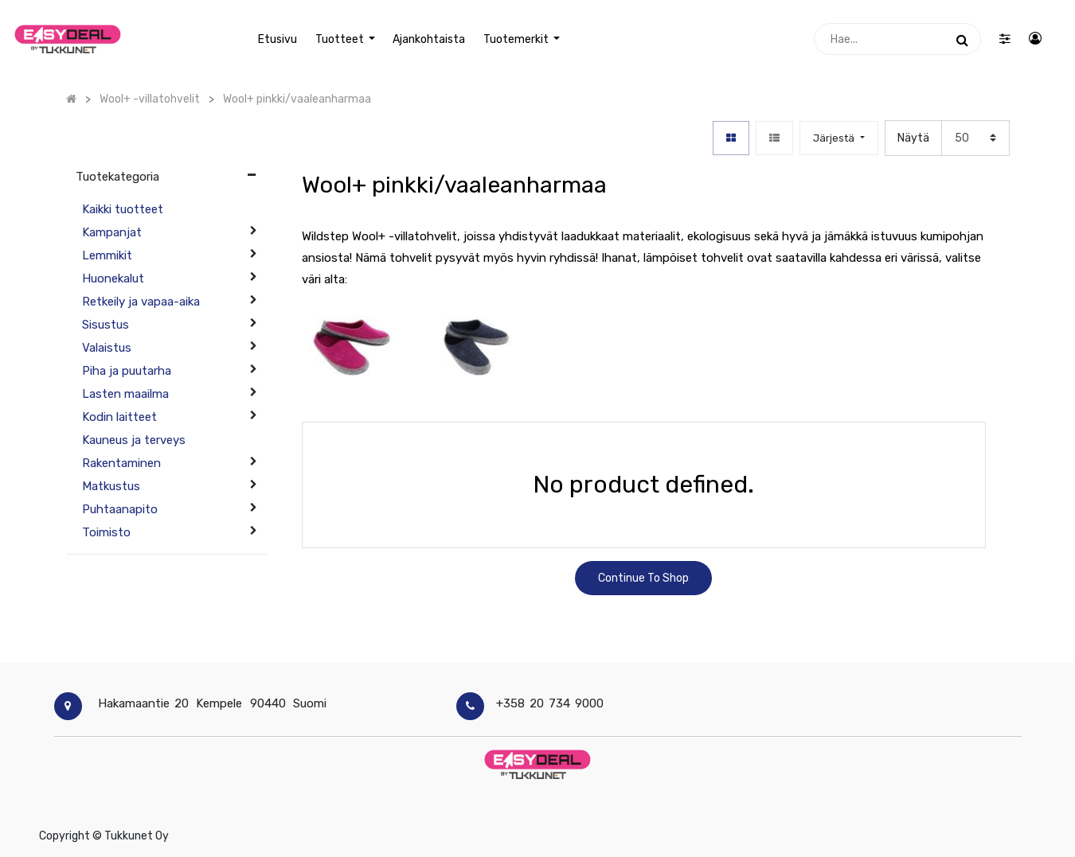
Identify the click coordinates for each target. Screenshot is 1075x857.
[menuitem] (277, 39)
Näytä (913, 138)
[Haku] (962, 39)
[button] (838, 138)
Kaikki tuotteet (122, 209)
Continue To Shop (643, 578)
